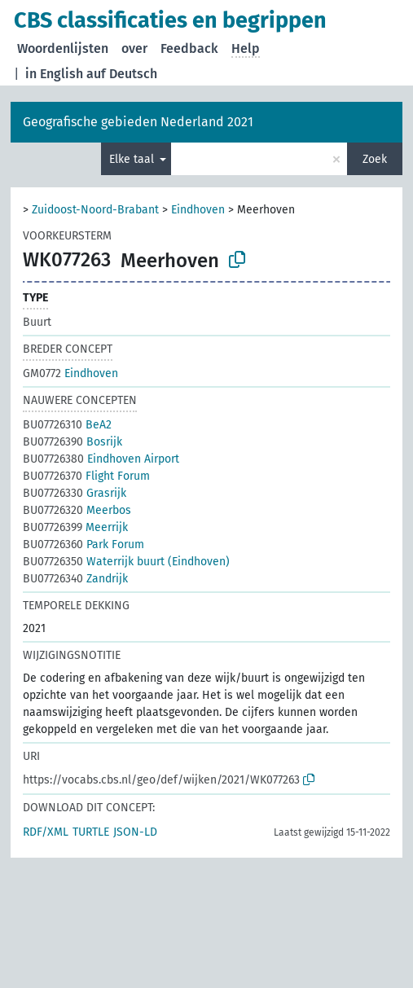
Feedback (189, 48)
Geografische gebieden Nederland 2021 (138, 122)
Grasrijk (74, 493)
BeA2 (67, 425)
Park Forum (83, 544)
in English (54, 73)
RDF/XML (45, 832)
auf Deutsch (121, 73)
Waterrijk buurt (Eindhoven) (126, 562)
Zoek (374, 159)
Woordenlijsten (62, 48)
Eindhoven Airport (101, 459)
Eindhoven (198, 210)
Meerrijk (75, 527)
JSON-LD (135, 832)
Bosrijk (72, 442)
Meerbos (77, 510)
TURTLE (90, 832)
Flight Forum (86, 476)
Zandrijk (75, 579)
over (134, 48)
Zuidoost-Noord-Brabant (95, 210)
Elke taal (133, 159)
